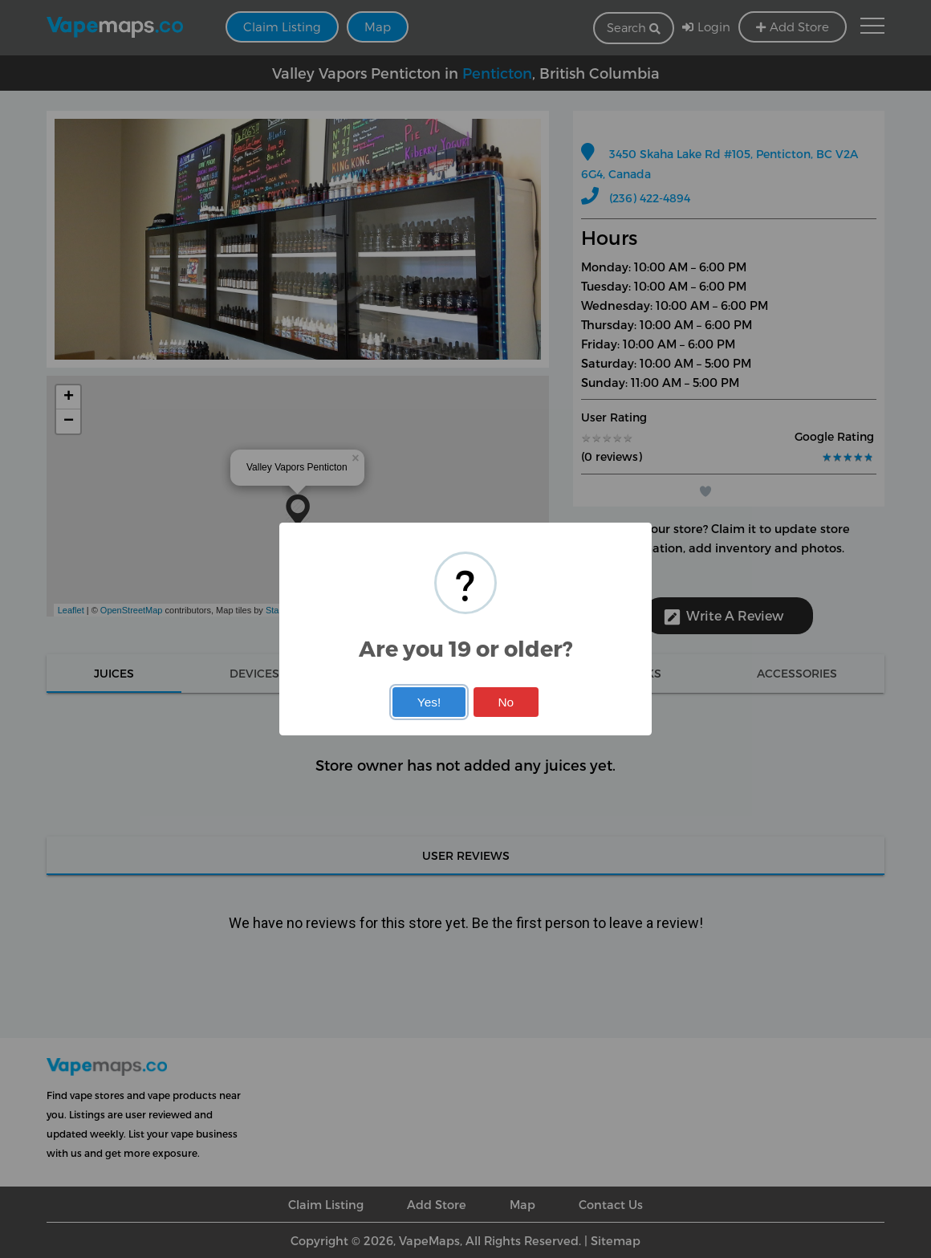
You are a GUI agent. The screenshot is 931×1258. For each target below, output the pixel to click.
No (506, 702)
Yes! (429, 702)
